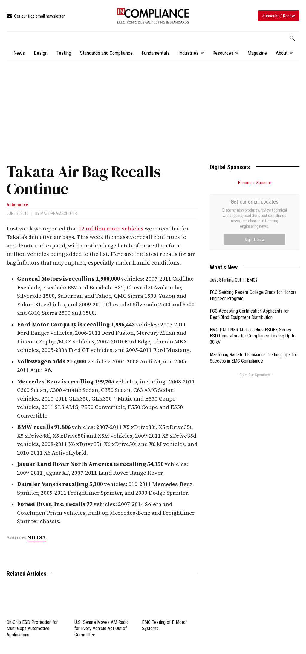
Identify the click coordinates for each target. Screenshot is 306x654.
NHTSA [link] (36, 537)
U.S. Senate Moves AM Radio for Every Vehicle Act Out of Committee (101, 628)
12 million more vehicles (111, 228)
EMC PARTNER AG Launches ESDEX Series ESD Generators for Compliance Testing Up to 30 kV (253, 269)
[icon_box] (36, 16)
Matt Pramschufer (58, 213)
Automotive (17, 205)
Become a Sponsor (254, 182)
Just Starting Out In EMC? (234, 213)
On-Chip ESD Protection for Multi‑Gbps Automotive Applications (32, 628)
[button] (292, 38)
